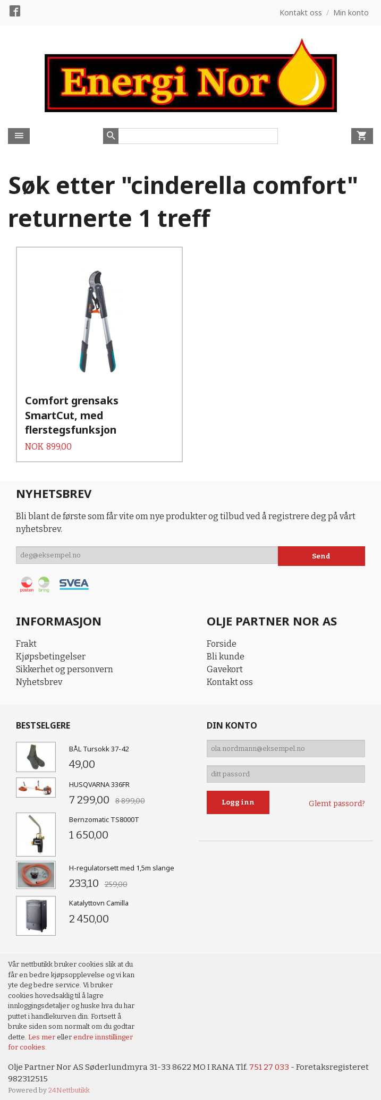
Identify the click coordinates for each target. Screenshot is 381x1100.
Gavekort (225, 661)
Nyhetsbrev (39, 674)
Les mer (42, 1029)
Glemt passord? (337, 801)
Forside (221, 636)
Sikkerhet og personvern (64, 661)
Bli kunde (225, 649)
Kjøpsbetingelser (51, 649)
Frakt (26, 636)
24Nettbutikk (69, 1084)
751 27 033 (272, 1059)
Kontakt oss (230, 674)
